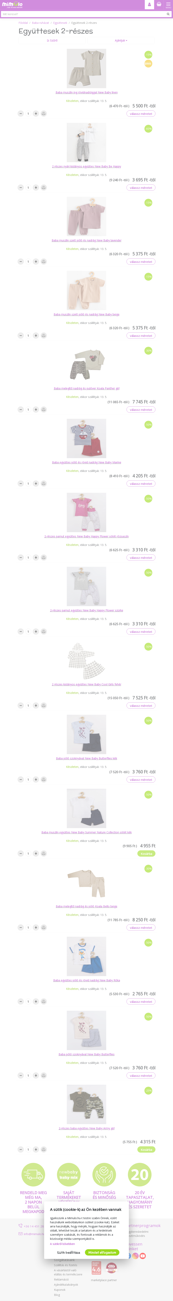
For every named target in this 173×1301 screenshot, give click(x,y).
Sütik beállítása (68, 1252)
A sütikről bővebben (62, 1244)
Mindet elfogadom (102, 1252)
